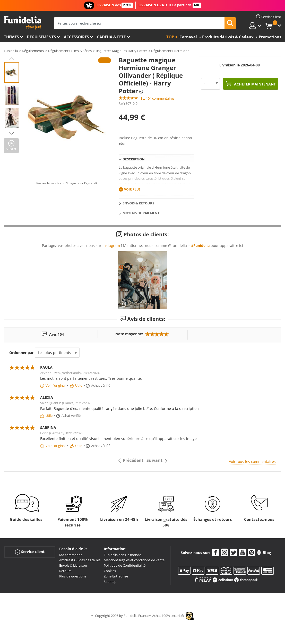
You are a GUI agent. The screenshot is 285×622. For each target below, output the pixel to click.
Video (11, 149)
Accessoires (76, 36)
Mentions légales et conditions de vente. (134, 560)
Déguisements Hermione (170, 50)
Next (11, 133)
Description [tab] (134, 159)
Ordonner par (21, 352)
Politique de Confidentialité (124, 565)
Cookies (110, 570)
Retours (65, 570)
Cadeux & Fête (111, 36)
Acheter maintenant (254, 84)
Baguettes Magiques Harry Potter (121, 50)
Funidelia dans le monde (122, 554)
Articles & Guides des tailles (79, 560)
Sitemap (110, 581)
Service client (30, 551)
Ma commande (70, 554)
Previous (11, 58)
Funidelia (11, 50)
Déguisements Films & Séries (70, 50)
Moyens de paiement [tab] (141, 213)
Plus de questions (72, 576)
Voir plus (132, 189)
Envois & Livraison (73, 565)
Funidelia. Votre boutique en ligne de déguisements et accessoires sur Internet (22, 23)
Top (170, 36)
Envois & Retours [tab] (138, 203)
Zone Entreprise (116, 576)
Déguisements (41, 36)
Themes (11, 36)
